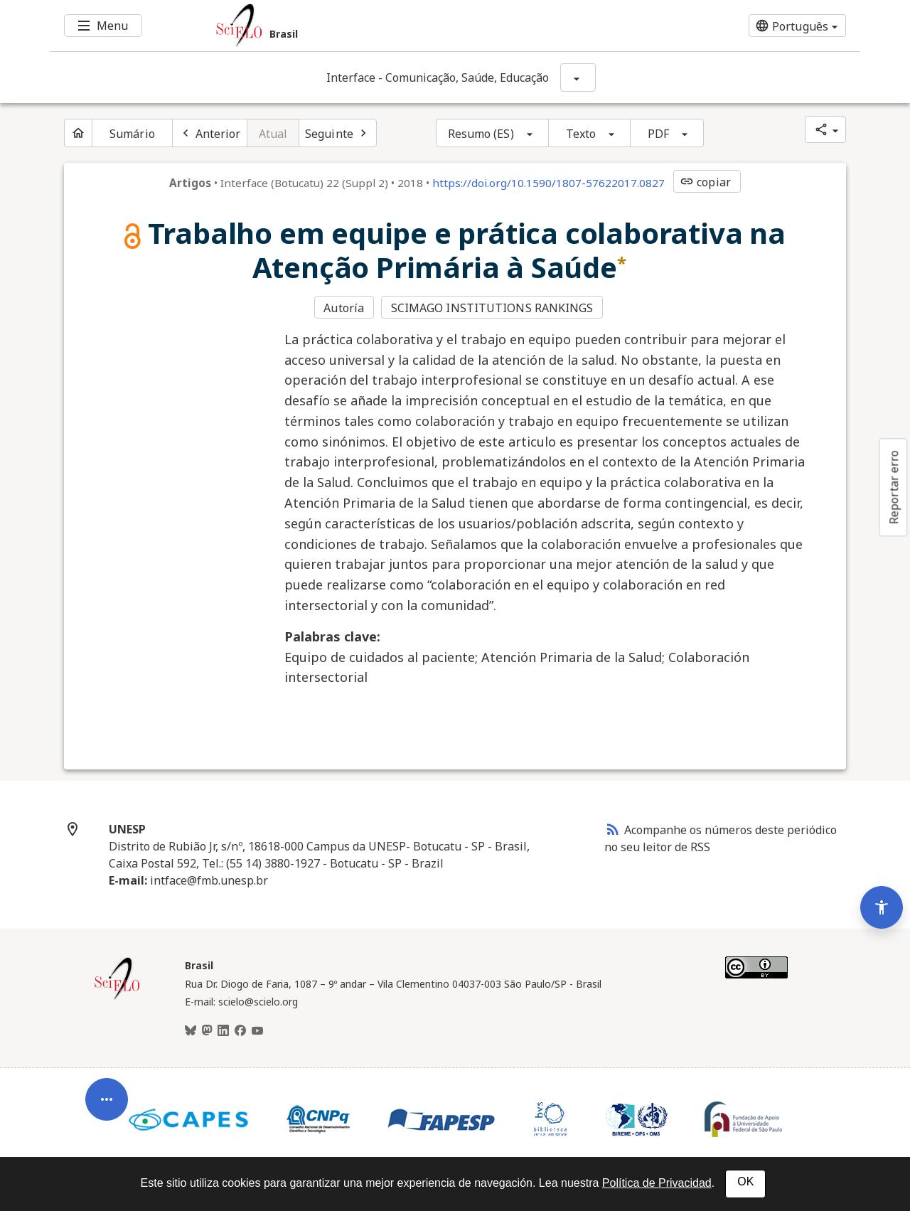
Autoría (343, 308)
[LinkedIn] (223, 1031)
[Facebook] (240, 1031)
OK (745, 1181)
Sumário (132, 134)
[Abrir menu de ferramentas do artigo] (106, 1106)
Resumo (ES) (481, 134)
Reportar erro (893, 487)
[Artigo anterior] (209, 133)
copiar (705, 182)
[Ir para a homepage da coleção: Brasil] (387, 25)
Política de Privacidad (657, 1183)
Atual (273, 134)
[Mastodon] (207, 1031)
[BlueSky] (190, 1031)
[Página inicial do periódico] (78, 133)
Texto (581, 134)
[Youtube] (257, 1031)
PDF (658, 134)
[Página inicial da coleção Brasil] (117, 997)
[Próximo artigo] (338, 133)
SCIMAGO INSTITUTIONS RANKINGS (492, 308)
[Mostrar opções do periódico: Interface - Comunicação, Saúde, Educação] (578, 77)
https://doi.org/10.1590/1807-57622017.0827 (548, 183)
